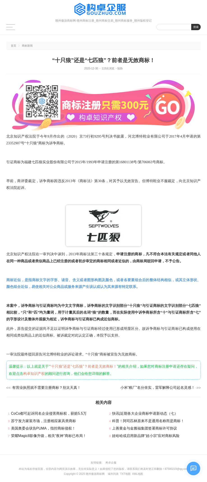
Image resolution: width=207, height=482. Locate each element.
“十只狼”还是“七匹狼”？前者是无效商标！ (83, 366)
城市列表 (113, 473)
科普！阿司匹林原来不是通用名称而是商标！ (148, 421)
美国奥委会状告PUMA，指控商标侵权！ (43, 428)
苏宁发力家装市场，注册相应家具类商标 (43, 421)
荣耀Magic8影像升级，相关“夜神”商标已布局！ (48, 436)
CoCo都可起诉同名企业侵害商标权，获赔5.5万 (49, 413)
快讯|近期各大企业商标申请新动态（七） (145, 413)
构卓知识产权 (34, 374)
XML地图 (137, 473)
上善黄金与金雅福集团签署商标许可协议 (144, 428)
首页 (13, 45)
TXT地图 (125, 473)
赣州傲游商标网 (95, 473)
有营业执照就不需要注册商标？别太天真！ (46, 387)
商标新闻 (27, 45)
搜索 (196, 27)
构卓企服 (111, 462)
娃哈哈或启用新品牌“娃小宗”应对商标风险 (145, 436)
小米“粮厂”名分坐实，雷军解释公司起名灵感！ (157, 387)
